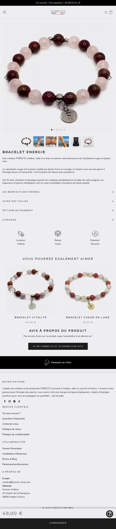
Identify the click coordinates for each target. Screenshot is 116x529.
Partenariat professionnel (15, 464)
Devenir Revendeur (12, 448)
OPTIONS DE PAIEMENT (58, 210)
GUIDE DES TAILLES (58, 201)
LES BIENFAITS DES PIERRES (58, 192)
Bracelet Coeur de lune (90, 317)
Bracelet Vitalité (33, 317)
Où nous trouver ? (11, 413)
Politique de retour (11, 429)
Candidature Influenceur (14, 453)
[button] (110, 77)
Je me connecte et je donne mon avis (58, 346)
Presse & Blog (9, 459)
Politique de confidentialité (16, 434)
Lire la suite (58, 395)
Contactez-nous (10, 423)
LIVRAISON (58, 220)
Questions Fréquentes (13, 418)
